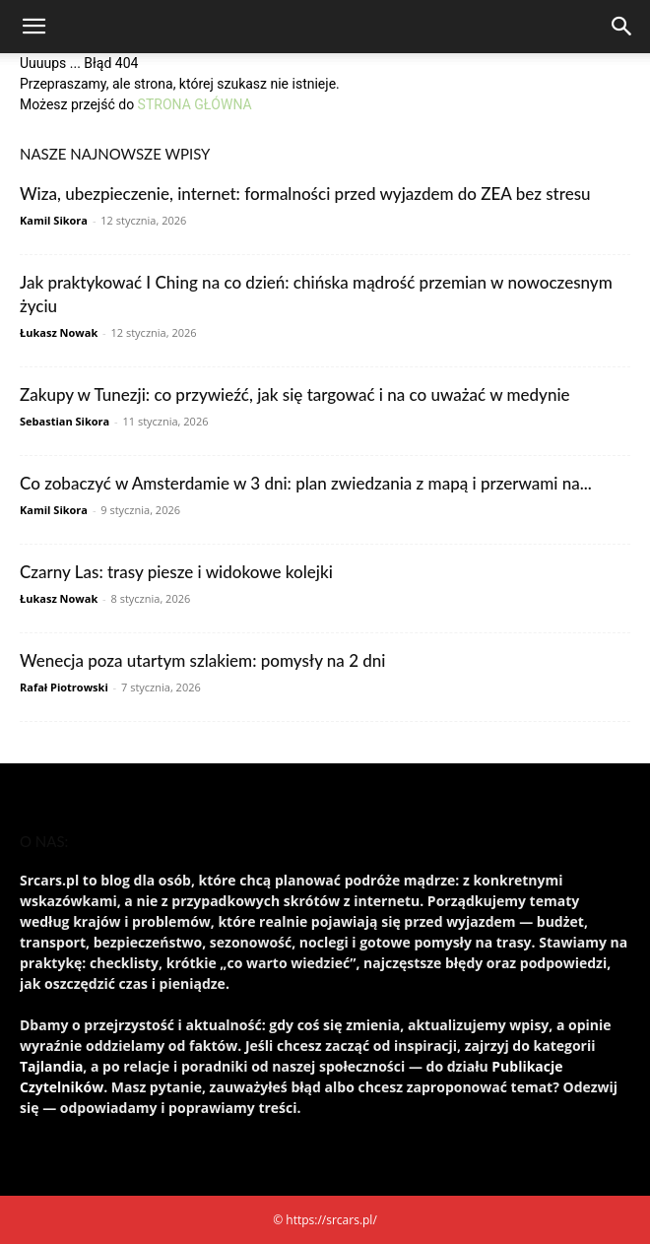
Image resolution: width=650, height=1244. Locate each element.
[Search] (622, 26)
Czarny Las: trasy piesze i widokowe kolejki (176, 571)
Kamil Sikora (54, 220)
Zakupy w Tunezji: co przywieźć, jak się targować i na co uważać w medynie (295, 394)
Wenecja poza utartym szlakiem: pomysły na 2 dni (203, 660)
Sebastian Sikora (64, 421)
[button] (33, 26)
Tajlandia (51, 1066)
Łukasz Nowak (59, 332)
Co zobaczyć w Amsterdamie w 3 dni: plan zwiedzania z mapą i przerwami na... (306, 483)
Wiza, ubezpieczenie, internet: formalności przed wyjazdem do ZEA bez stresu (305, 193)
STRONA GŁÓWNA (195, 104)
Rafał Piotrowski (64, 687)
